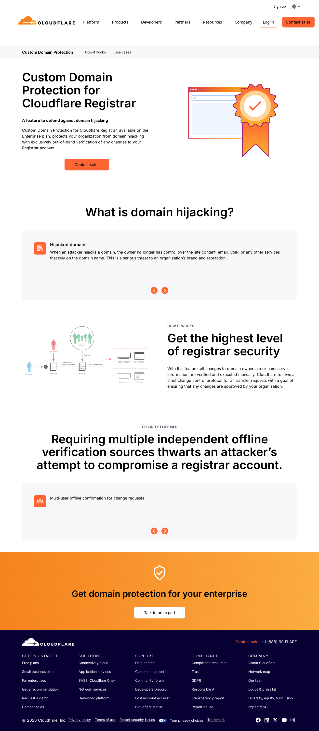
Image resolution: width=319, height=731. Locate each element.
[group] (159, 254)
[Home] (47, 22)
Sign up (280, 6)
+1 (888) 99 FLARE (279, 641)
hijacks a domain (99, 252)
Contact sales (298, 22)
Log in (268, 22)
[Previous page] (154, 290)
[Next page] (164, 290)
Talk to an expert (159, 612)
